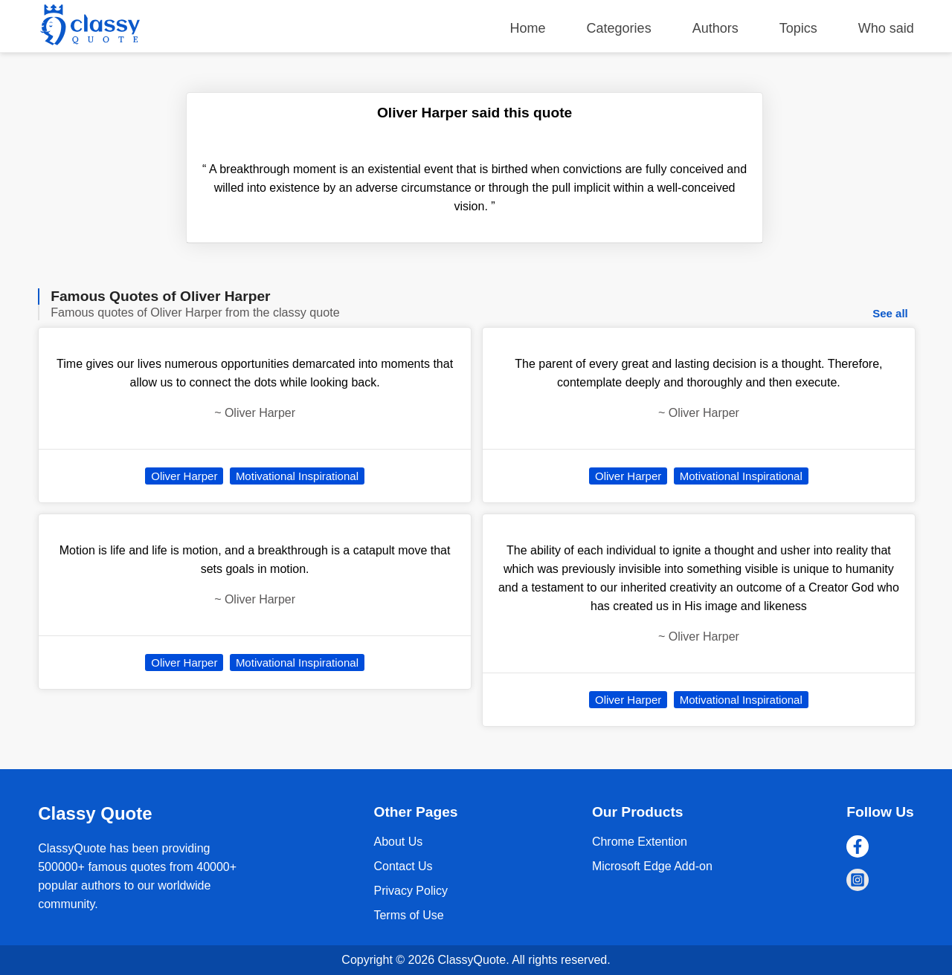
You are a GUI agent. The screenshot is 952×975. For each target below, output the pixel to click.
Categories (619, 28)
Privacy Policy (410, 890)
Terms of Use (408, 915)
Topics (798, 28)
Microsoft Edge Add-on (652, 866)
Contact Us (402, 866)
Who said (886, 28)
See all (890, 313)
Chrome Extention (639, 841)
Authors (715, 28)
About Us (397, 841)
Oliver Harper (184, 476)
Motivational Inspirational (297, 476)
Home (528, 28)
